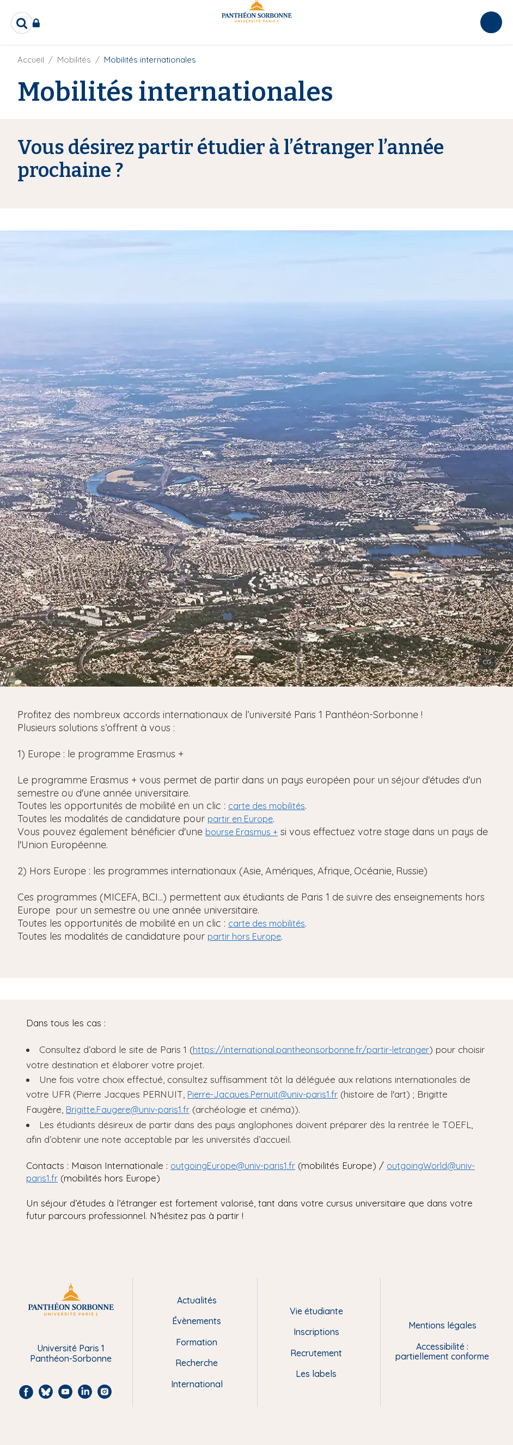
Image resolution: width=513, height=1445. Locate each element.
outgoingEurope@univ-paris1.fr (232, 1165)
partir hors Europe (244, 936)
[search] (22, 23)
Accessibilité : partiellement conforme (442, 1352)
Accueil (30, 59)
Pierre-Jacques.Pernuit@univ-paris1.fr (262, 1094)
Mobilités (74, 59)
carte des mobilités (266, 805)
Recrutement (316, 1353)
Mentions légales (442, 1325)
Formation (196, 1342)
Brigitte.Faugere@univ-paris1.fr (128, 1109)
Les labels (316, 1374)
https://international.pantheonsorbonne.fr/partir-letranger (311, 1049)
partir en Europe (240, 818)
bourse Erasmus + (241, 831)
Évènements (196, 1321)
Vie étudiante (316, 1311)
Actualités (197, 1300)
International (197, 1384)
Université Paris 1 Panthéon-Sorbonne (71, 1353)
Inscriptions (316, 1332)
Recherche (196, 1363)
